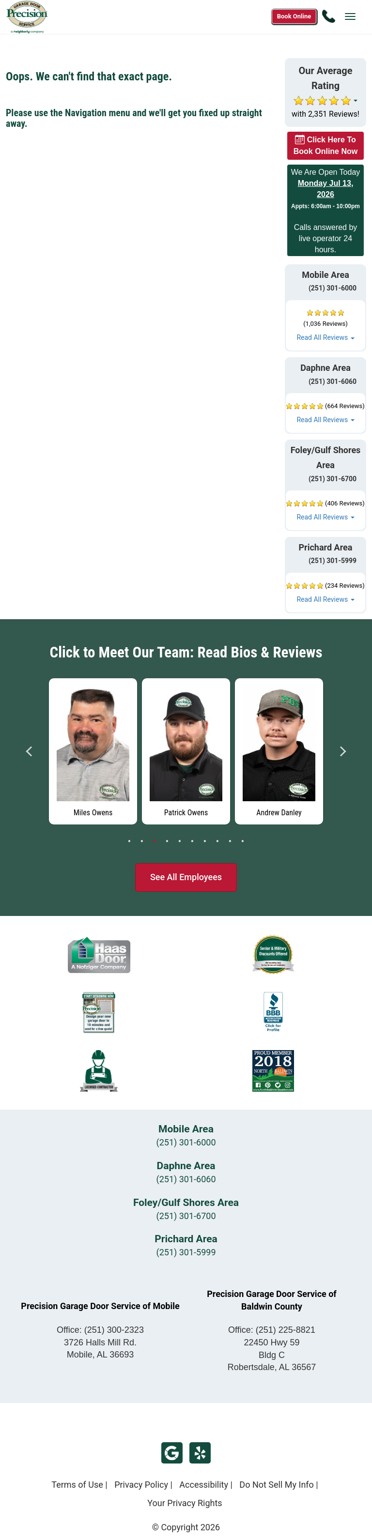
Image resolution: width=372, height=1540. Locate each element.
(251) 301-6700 (186, 1216)
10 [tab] (243, 841)
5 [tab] (180, 841)
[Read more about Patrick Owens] (186, 751)
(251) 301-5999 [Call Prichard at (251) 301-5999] (326, 560)
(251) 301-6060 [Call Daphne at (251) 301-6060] (326, 381)
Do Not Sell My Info (276, 1484)
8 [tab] (217, 841)
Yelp (200, 1453)
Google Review (172, 1453)
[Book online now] (294, 16)
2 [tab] (142, 841)
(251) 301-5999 (186, 1252)
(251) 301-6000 (186, 1142)
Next (342, 751)
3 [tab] (154, 841)
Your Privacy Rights (184, 1503)
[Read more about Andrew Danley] (279, 751)
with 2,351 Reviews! (325, 114)
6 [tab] (192, 841)
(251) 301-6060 (186, 1179)
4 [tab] (167, 841)
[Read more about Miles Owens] (93, 751)
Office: (100, 1330)
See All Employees (186, 877)
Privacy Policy (141, 1484)
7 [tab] (205, 841)
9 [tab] (230, 841)
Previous (29, 751)
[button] (325, 325)
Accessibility (203, 1484)
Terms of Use (77, 1484)
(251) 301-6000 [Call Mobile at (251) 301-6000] (326, 288)
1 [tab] (129, 841)
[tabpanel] (93, 748)
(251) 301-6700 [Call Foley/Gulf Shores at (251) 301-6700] (326, 479)
